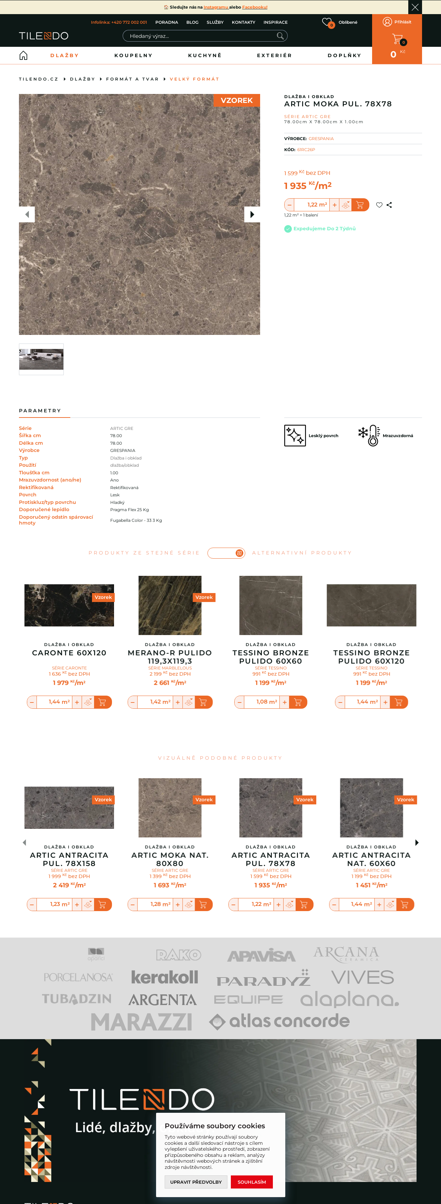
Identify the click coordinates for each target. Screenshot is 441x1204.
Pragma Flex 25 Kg (129, 509)
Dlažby (64, 55)
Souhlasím (252, 1182)
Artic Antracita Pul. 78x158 (69, 859)
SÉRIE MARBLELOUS (170, 667)
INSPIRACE (276, 22)
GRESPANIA (321, 138)
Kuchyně (205, 55)
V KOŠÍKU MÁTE (397, 39)
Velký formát (195, 79)
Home (23, 55)
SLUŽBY (215, 22)
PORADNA (166, 22)
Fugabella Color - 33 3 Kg (136, 520)
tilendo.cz (39, 79)
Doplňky (345, 55)
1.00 (114, 472)
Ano (114, 480)
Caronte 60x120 (69, 653)
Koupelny (133, 55)
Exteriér (275, 55)
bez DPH (318, 173)
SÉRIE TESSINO (271, 667)
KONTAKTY (243, 22)
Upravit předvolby (196, 1182)
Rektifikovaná (124, 487)
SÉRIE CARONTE (69, 667)
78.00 (116, 435)
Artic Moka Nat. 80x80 (170, 859)
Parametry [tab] (40, 411)
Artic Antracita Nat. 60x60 (371, 859)
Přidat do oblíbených (379, 205)
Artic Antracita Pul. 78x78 (271, 859)
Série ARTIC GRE (307, 116)
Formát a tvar (133, 79)
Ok (415, 7)
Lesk (115, 494)
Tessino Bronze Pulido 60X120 (371, 657)
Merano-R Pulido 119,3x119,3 (170, 657)
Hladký (117, 502)
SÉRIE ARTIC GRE (69, 870)
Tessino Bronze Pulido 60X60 (271, 657)
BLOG (192, 22)
